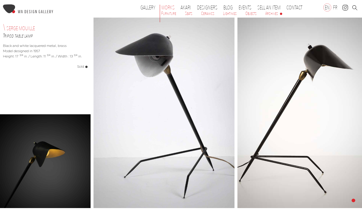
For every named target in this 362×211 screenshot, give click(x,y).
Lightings (230, 13)
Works (169, 8)
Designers (208, 8)
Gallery (147, 8)
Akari (186, 8)
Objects (250, 13)
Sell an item (269, 8)
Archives (271, 13)
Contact (294, 8)
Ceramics (207, 13)
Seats (188, 13)
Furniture (168, 13)
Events (246, 8)
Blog (228, 8)
